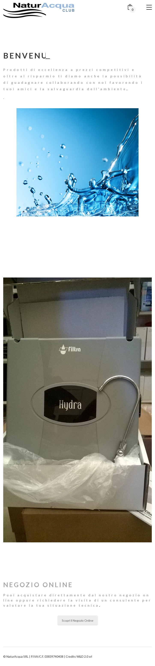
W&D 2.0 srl (84, 656)
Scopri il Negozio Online (77, 620)
